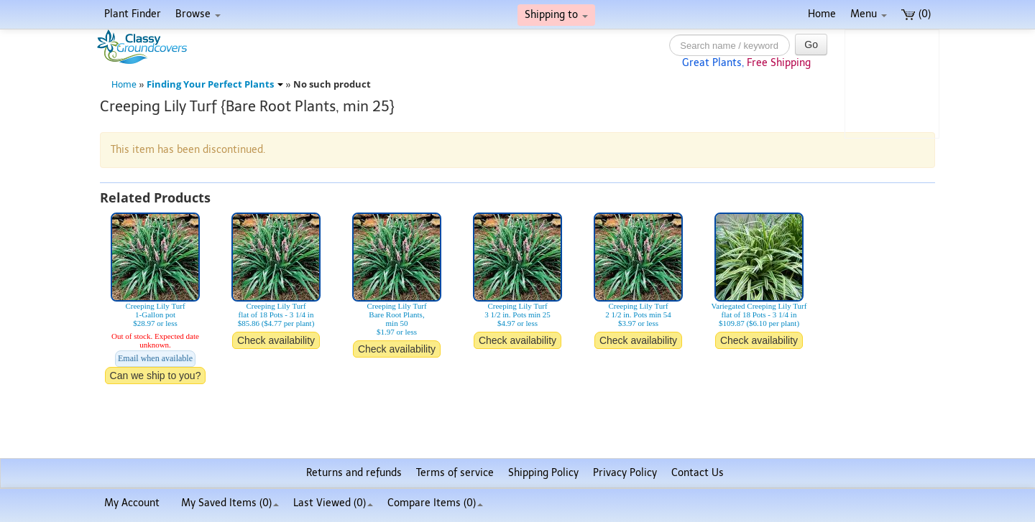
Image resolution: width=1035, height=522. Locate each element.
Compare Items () (435, 503)
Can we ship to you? (155, 375)
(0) (916, 14)
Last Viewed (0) (333, 503)
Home (822, 14)
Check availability (276, 340)
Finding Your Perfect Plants (215, 84)
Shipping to (556, 15)
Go (811, 44)
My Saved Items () (230, 503)
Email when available (155, 358)
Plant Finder (132, 14)
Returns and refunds (354, 473)
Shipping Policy (543, 473)
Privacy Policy (625, 473)
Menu (868, 14)
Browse (198, 14)
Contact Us (697, 473)
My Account (132, 503)
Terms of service (455, 473)
